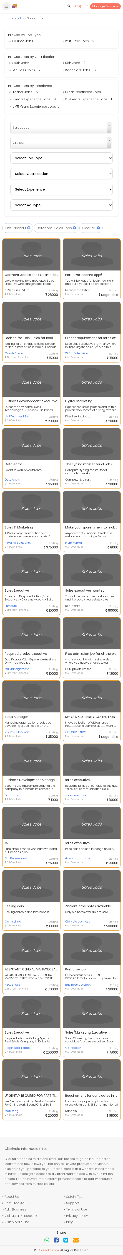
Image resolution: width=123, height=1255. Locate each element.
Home (9, 18)
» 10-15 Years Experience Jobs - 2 (35, 106)
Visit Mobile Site (17, 1222)
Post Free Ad (15, 1203)
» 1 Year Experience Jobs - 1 (84, 92)
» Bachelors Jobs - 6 (79, 70)
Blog (69, 1222)
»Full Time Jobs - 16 (24, 41)
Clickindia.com (48, 1250)
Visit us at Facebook (21, 1215)
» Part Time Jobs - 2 (78, 41)
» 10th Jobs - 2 (74, 63)
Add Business (15, 1209)
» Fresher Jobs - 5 (23, 92)
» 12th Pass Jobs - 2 (24, 70)
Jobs (20, 18)
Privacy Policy (77, 1215)
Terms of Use (76, 1209)
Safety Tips (74, 1196)
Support (72, 1203)
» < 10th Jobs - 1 (21, 63)
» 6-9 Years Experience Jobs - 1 (87, 99)
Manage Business (105, 6)
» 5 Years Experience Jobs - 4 (32, 99)
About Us (12, 1196)
